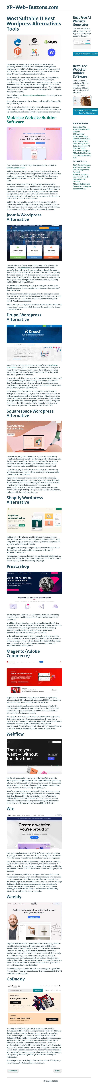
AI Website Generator (82, 21)
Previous (12, 1071)
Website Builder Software (80, 73)
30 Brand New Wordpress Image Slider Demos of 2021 (81, 136)
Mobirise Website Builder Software (31, 119)
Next (57, 1071)
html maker (25, 268)
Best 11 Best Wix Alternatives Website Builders (81, 129)
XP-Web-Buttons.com (33, 7)
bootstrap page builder (16, 168)
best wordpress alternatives (34, 95)
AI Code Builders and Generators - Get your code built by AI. (82, 186)
